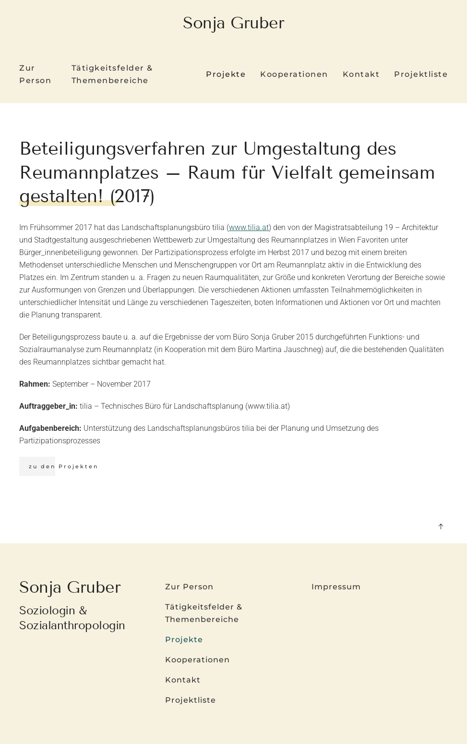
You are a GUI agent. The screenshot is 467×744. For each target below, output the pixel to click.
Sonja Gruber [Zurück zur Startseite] (233, 23)
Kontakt (361, 74)
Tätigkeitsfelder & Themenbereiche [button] (112, 74)
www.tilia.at (249, 227)
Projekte (184, 639)
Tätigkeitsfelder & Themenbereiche (203, 613)
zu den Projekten (63, 466)
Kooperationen (294, 74)
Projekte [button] (226, 74)
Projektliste (421, 74)
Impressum (336, 586)
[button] (440, 526)
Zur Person (35, 74)
